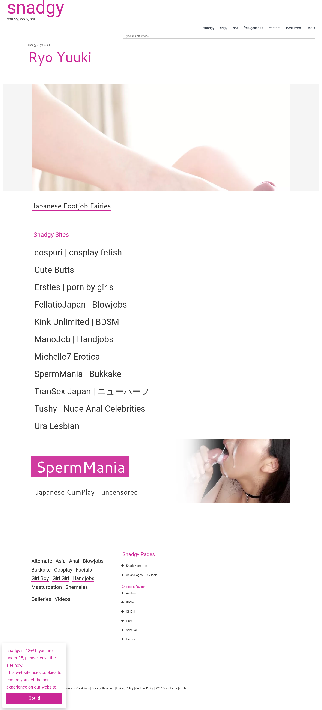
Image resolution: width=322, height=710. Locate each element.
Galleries (41, 599)
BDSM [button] (127, 602)
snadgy (208, 28)
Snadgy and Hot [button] (133, 566)
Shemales (76, 587)
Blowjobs (93, 561)
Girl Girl (60, 578)
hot (235, 28)
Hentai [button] (127, 639)
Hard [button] (126, 621)
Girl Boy (40, 578)
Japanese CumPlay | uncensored (87, 492)
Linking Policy (125, 688)
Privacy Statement (103, 688)
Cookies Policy (144, 688)
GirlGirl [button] (127, 611)
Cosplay (63, 570)
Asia (61, 561)
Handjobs (83, 578)
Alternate (41, 561)
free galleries (253, 28)
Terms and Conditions (76, 688)
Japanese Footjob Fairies (71, 205)
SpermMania (80, 466)
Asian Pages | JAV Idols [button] (139, 575)
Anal (74, 561)
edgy (223, 28)
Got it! (34, 698)
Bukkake (41, 570)
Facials (84, 570)
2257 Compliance (166, 688)
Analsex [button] (128, 593)
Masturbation (46, 587)
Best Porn (293, 28)
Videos (62, 599)
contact (274, 28)
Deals (311, 28)
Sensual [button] (128, 630)
